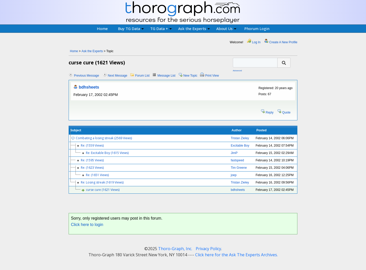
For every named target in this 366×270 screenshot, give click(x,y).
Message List (166, 75)
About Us (226, 28)
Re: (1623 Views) (92, 167)
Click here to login (87, 224)
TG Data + (161, 28)
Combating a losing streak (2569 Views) (104, 138)
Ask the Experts (194, 28)
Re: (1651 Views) (97, 175)
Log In (256, 42)
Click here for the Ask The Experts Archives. (236, 255)
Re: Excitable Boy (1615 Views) (107, 153)
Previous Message (86, 75)
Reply (269, 112)
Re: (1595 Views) (92, 160)
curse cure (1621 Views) (102, 190)
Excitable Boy (240, 145)
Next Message (117, 75)
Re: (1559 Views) (92, 145)
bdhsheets (89, 87)
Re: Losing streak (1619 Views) (102, 182)
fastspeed (237, 160)
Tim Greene (239, 167)
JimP (234, 153)
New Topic (190, 75)
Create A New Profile (283, 42)
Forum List (142, 75)
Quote (286, 112)
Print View (212, 75)
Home (102, 28)
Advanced (237, 70)
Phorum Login (256, 28)
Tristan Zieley (240, 138)
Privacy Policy (208, 248)
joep (234, 175)
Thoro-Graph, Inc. (175, 248)
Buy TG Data (131, 28)
